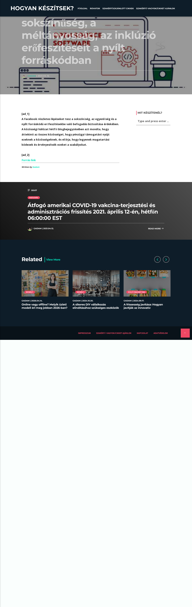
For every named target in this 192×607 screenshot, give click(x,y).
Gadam (32, 76)
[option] (45, 291)
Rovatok (95, 8)
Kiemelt (29, 292)
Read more (156, 228)
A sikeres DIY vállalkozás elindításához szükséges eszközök (96, 306)
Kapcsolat (142, 333)
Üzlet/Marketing (136, 292)
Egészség (33, 197)
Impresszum (84, 333)
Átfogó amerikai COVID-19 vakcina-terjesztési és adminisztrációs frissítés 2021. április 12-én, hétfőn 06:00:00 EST (93, 211)
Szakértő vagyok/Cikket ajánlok (155, 8)
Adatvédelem (160, 333)
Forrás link (29, 160)
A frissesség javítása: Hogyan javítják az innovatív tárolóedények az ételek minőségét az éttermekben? (143, 309)
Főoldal (83, 8)
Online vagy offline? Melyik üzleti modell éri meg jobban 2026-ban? (44, 306)
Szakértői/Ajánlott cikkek (118, 8)
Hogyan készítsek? (42, 8)
